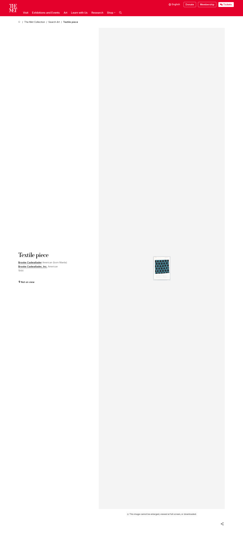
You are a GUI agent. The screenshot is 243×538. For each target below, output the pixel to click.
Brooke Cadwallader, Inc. (32, 266)
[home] (19, 22)
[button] (120, 12)
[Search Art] (54, 22)
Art (65, 12)
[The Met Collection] (34, 22)
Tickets (227, 4)
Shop (111, 12)
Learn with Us (79, 12)
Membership (207, 4)
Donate (190, 4)
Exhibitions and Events (46, 12)
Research (97, 12)
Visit (25, 12)
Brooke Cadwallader (30, 262)
